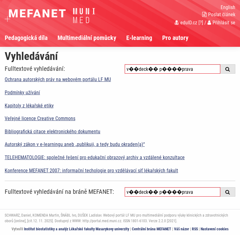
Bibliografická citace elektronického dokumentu (52, 132)
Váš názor (181, 229)
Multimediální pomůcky (87, 38)
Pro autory (175, 38)
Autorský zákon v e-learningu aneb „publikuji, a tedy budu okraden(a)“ (75, 144)
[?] (200, 23)
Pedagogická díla (26, 38)
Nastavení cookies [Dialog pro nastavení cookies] (214, 229)
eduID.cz (186, 23)
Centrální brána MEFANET (151, 229)
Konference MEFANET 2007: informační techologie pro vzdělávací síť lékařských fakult (91, 171)
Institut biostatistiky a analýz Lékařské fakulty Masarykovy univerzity (76, 229)
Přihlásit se (221, 23)
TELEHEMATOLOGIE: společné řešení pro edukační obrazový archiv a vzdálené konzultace (95, 157)
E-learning (139, 38)
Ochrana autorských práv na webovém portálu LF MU (58, 79)
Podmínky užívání (22, 92)
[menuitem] (31, 37)
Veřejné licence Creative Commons (40, 118)
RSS (195, 229)
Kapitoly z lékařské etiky (29, 106)
